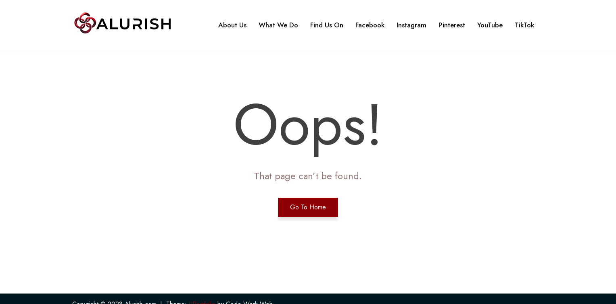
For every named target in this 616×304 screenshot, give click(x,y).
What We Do (278, 25)
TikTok (524, 25)
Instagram (411, 25)
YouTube (490, 25)
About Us (232, 25)
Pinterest (452, 25)
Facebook (369, 25)
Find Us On (326, 25)
